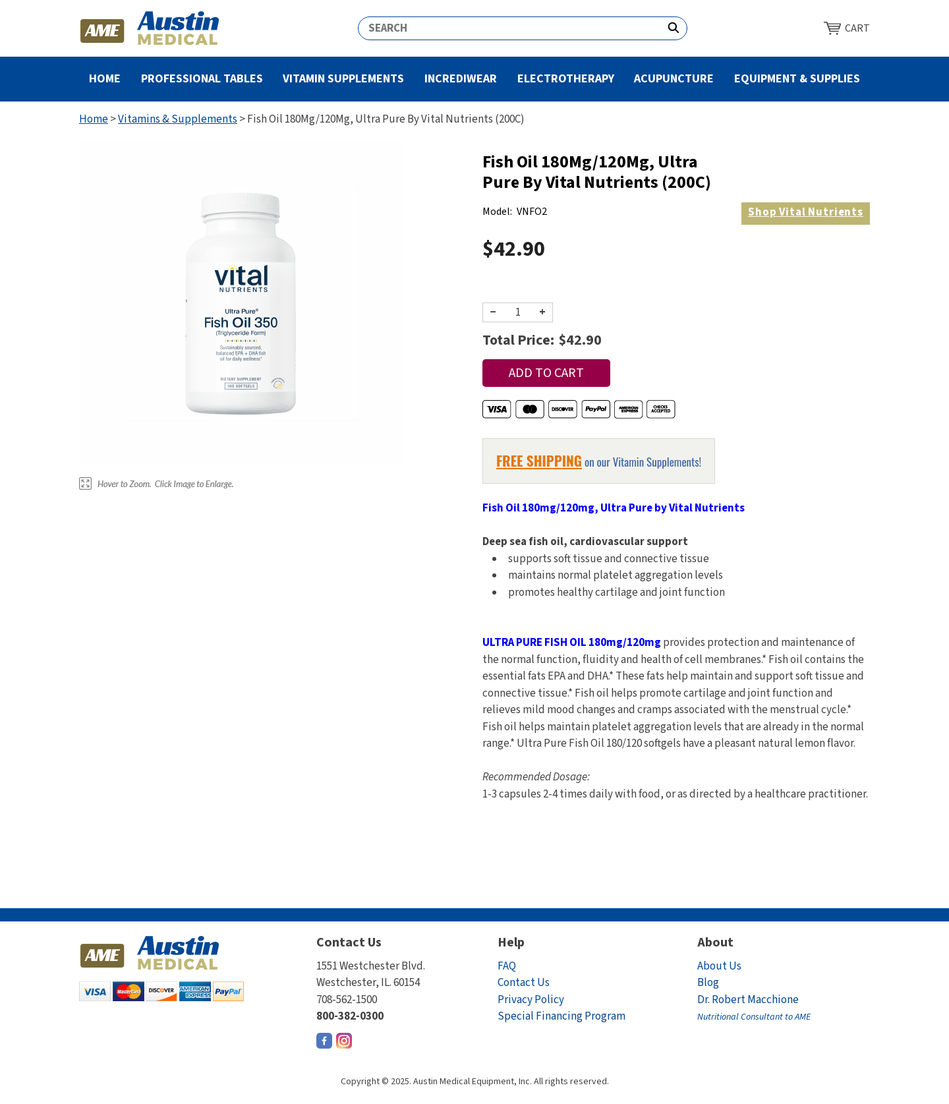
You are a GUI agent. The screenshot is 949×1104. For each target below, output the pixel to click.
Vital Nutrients (805, 212)
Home (105, 79)
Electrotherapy (565, 79)
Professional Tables (202, 79)
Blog (708, 983)
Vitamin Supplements (343, 79)
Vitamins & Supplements (177, 119)
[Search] (509, 28)
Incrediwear (460, 79)
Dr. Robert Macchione (754, 1008)
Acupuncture (674, 79)
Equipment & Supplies (797, 79)
